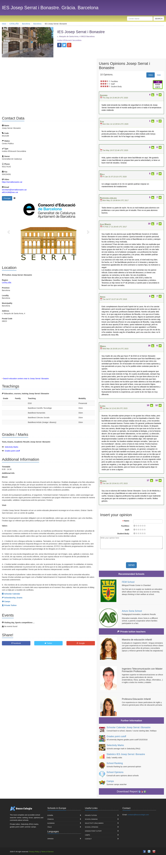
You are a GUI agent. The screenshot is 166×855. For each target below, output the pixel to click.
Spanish (50, 838)
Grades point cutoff (12, 451)
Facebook (16, 643)
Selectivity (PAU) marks (94, 823)
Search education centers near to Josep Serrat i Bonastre (26, 379)
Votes (150, 75)
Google (81, 643)
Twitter (48, 643)
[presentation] (142, 556)
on (101, 81)
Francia (50, 819)
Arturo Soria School (132, 611)
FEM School (128, 582)
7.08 (157, 82)
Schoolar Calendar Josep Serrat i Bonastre (128, 727)
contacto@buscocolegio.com (138, 815)
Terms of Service (47, 852)
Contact (88, 839)
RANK (157, 85)
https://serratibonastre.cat (12, 182)
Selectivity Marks (11, 447)
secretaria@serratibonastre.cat (14, 190)
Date (159, 75)
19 (145, 526)
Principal (7, 198)
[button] (9, 231)
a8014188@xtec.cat (10, 192)
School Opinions (115, 772)
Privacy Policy (34, 852)
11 (141, 526)
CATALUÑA (6, 283)
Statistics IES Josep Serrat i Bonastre (126, 754)
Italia (49, 827)
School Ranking (115, 763)
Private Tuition (91, 815)
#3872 (157, 87)
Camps (110, 781)
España (50, 815)
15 (143, 526)
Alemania (51, 823)
